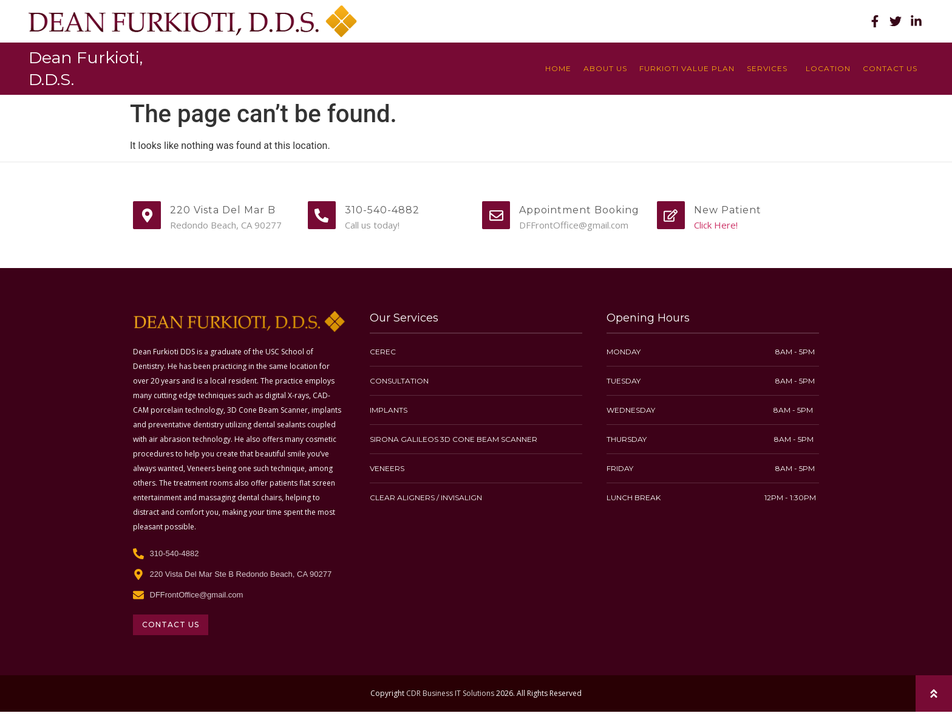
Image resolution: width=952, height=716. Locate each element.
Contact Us (890, 68)
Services (770, 69)
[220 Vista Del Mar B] (147, 215)
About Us (605, 68)
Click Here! (716, 225)
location (828, 68)
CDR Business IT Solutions (450, 693)
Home (558, 68)
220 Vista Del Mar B (223, 210)
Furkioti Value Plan (687, 68)
